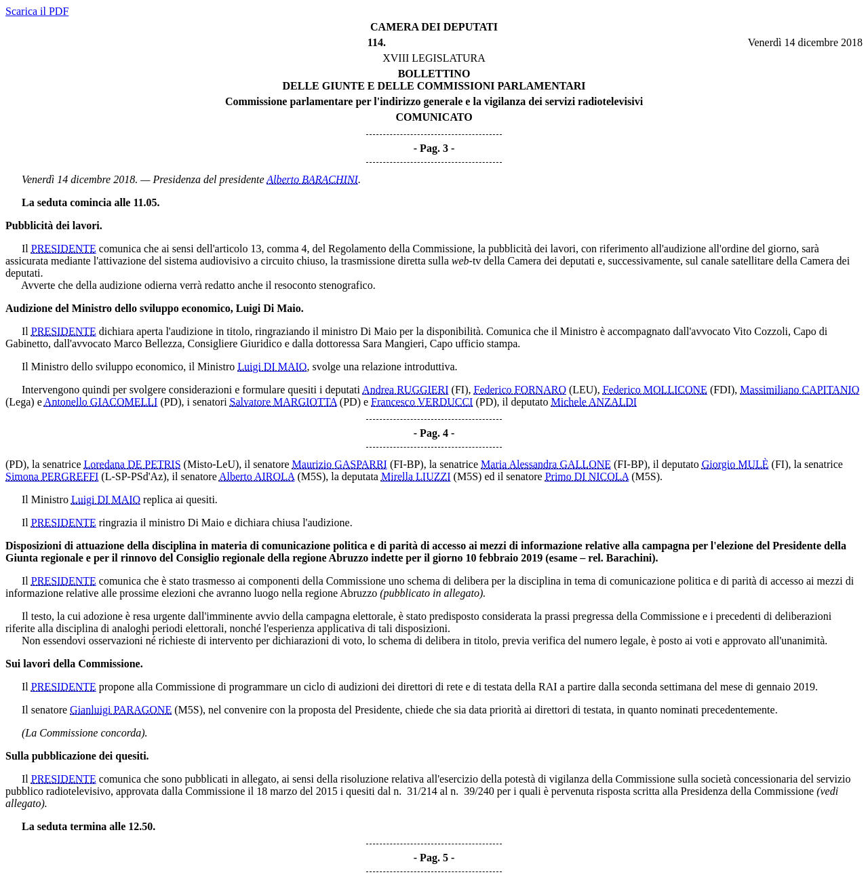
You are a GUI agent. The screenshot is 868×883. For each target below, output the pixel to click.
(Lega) (20, 402)
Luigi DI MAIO (272, 366)
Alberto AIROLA (257, 476)
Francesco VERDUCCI (422, 402)
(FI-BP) (407, 464)
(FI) (460, 389)
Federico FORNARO (520, 389)
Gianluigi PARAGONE (121, 709)
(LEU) (583, 389)
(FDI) (722, 389)
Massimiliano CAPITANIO (799, 389)
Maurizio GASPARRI (339, 464)
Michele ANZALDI (594, 402)
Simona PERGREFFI (51, 476)
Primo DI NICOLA (587, 476)
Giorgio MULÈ (735, 464)
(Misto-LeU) (211, 464)
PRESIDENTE (63, 248)
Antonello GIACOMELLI (101, 402)
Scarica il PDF (36, 11)
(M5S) (311, 476)
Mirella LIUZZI (416, 476)
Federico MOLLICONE (655, 389)
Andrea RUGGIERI (405, 389)
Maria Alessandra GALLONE (546, 464)
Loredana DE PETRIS (132, 464)
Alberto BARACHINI (312, 179)
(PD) (170, 402)
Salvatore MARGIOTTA (283, 402)
